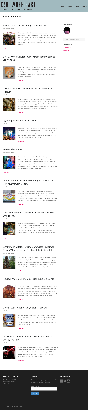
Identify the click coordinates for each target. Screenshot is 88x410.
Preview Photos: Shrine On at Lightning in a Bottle (28, 278)
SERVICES (70, 6)
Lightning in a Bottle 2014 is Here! (20, 120)
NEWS (77, 6)
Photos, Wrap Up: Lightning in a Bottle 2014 (25, 25)
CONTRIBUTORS (67, 47)
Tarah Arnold (11, 28)
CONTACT (84, 6)
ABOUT (63, 6)
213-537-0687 (6, 383)
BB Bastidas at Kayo (13, 149)
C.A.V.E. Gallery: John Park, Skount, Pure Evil (25, 307)
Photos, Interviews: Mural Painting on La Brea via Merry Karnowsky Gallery (28, 182)
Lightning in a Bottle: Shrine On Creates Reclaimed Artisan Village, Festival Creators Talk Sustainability (28, 248)
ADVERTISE (66, 50)
